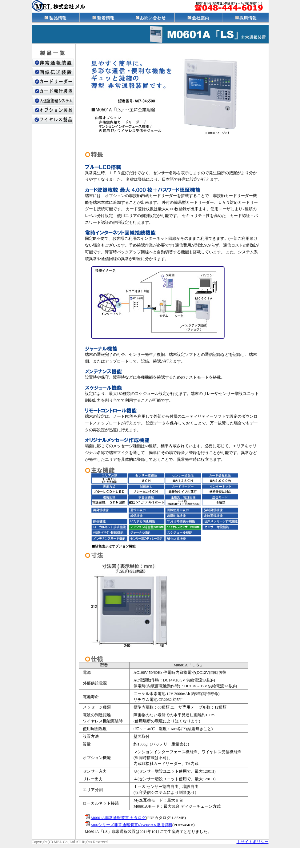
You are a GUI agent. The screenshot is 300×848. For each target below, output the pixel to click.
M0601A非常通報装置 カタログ (118, 818)
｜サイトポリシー (253, 842)
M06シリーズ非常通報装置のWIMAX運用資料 (131, 825)
